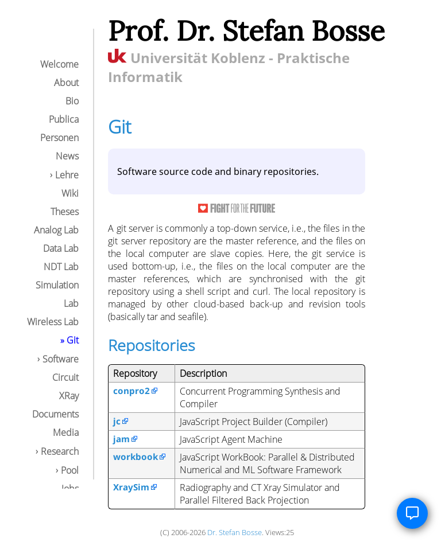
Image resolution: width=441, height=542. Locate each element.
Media (66, 432)
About (66, 82)
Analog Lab (56, 230)
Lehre (67, 175)
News (67, 156)
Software (60, 359)
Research (60, 451)
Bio (72, 101)
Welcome (59, 64)
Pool (70, 470)
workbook (135, 456)
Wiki (70, 193)
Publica (64, 119)
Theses (65, 211)
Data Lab (61, 248)
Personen (59, 137)
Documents (55, 414)
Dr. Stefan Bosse (234, 532)
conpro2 (131, 390)
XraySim (131, 487)
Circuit (65, 377)
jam (121, 438)
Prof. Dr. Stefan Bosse (246, 30)
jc (117, 421)
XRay (69, 395)
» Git (69, 340)
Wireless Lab (53, 321)
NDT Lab (61, 266)
